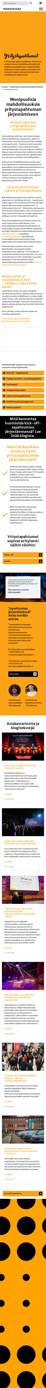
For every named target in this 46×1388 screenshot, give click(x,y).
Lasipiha (7, 561)
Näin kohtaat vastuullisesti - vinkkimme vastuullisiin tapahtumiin (20, 997)
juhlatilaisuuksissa (10, 234)
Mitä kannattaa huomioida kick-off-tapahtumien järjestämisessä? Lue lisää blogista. (23, 427)
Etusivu (5, 87)
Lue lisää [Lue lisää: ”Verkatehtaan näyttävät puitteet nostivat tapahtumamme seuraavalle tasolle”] (8, 948)
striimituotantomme (11, 236)
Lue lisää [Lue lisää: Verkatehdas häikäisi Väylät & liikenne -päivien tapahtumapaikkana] (8, 1101)
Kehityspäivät (13, 407)
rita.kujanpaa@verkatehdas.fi (21, 655)
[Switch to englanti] (40, 3)
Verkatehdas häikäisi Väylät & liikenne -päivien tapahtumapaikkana (20, 1078)
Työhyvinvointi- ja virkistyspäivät (23, 378)
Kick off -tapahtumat (17, 373)
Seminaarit (12, 384)
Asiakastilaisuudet (16, 390)
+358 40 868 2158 (16, 652)
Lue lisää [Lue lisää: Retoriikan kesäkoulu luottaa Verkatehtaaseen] (8, 794)
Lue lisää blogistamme (13, 1193)
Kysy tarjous (14, 674)
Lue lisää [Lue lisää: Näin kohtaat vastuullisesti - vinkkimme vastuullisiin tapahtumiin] (8, 1029)
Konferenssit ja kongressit (19, 401)
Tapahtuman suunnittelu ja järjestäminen (26, 87)
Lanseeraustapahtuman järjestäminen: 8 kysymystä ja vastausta (20, 1151)
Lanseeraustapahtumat (18, 396)
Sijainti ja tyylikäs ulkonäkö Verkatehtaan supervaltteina (20, 842)
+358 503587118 (15, 664)
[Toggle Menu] (41, 9)
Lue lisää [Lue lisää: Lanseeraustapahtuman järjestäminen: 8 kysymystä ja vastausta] (8, 1174)
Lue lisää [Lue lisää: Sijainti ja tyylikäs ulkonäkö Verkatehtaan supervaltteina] (8, 862)
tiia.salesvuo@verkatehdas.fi (20, 666)
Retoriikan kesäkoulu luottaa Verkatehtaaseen (20, 766)
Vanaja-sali (8, 555)
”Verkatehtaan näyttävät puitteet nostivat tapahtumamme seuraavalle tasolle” (19, 912)
